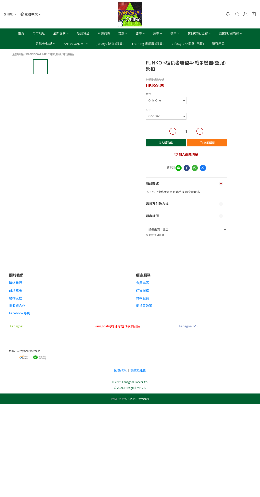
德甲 (175, 33)
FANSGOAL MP (76, 43)
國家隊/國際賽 (230, 33)
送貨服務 (142, 290)
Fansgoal (16, 326)
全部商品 (18, 54)
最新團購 (61, 33)
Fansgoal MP (188, 326)
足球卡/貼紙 (45, 43)
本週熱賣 (104, 33)
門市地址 (38, 33)
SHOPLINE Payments (137, 399)
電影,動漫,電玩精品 (61, 54)
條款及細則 (138, 370)
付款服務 (142, 298)
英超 (123, 33)
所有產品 (218, 43)
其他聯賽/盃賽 (199, 33)
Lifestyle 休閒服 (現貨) (188, 43)
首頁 (21, 33)
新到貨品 (83, 33)
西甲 (140, 33)
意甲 (157, 33)
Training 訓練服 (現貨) (148, 43)
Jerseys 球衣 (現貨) (110, 43)
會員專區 (142, 283)
